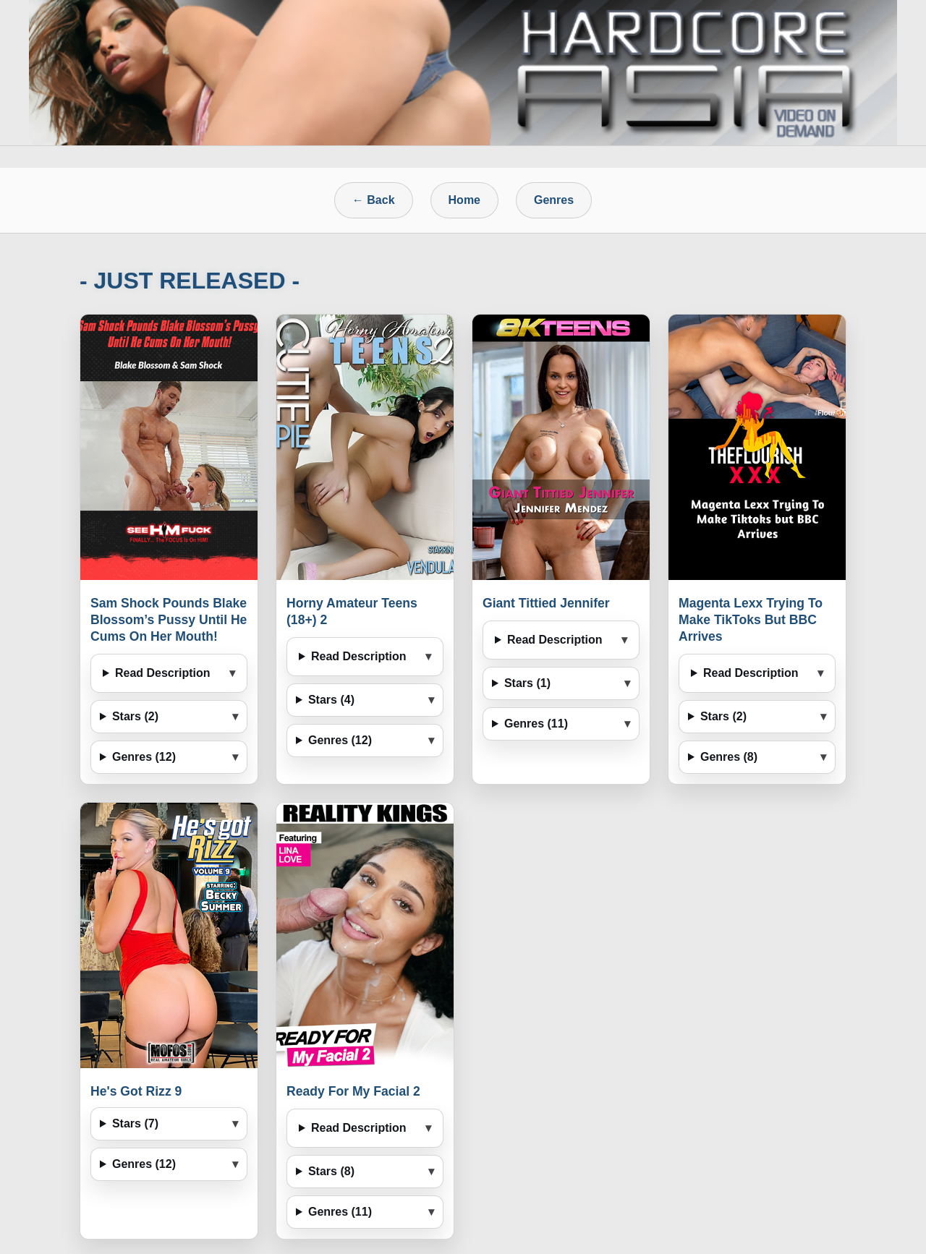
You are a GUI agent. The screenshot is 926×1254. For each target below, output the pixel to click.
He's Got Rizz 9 (136, 1091)
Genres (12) (144, 757)
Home (464, 200)
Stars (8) (331, 1171)
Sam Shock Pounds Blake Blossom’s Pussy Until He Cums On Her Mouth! (168, 620)
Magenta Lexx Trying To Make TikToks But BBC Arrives (751, 620)
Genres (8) (728, 757)
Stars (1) (527, 683)
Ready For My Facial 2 (353, 1091)
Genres (554, 200)
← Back (373, 200)
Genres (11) (536, 723)
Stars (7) (135, 1123)
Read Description (163, 673)
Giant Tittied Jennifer (546, 603)
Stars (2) (135, 716)
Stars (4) (331, 700)
